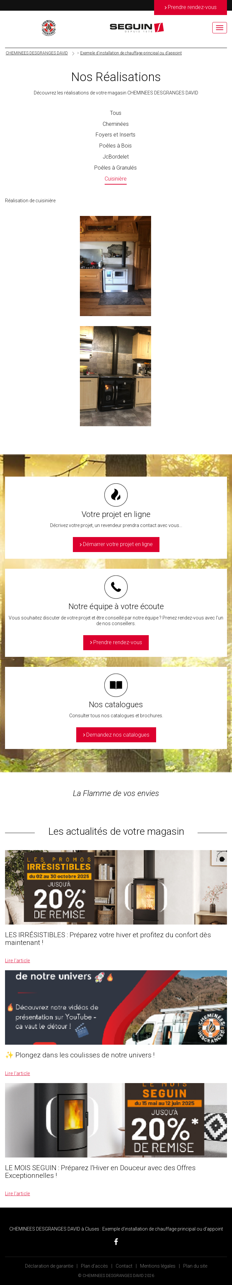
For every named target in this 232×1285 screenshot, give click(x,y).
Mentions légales (158, 1266)
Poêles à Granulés (115, 168)
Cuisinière (116, 179)
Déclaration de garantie (49, 1266)
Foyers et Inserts (115, 135)
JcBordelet (116, 157)
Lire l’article (17, 960)
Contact (124, 1266)
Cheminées (116, 124)
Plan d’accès (94, 1266)
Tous (115, 113)
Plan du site (195, 1266)
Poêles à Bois (115, 146)
